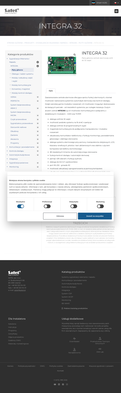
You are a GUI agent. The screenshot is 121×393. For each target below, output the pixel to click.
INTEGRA (73, 43)
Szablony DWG (14, 340)
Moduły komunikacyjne (21, 85)
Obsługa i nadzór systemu (22, 74)
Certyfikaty (12, 334)
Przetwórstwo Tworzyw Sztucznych (100, 342)
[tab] (50, 91)
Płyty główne (85, 43)
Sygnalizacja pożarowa (18, 163)
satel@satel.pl (20, 290)
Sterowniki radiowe (18, 127)
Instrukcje (12, 327)
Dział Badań (74, 341)
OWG (42, 366)
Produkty (29, 43)
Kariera (10, 366)
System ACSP (67, 297)
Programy (15, 143)
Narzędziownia (74, 353)
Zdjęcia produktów (16, 337)
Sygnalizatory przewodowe (22, 123)
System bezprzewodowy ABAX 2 (21, 106)
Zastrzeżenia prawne (76, 366)
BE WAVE (66, 303)
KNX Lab (100, 352)
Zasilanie (14, 135)
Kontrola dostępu (16, 151)
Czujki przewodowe (18, 119)
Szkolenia (12, 324)
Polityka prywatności (26, 366)
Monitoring (14, 167)
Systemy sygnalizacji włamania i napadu (78, 277)
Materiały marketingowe (18, 344)
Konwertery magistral (21, 89)
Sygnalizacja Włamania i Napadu (52, 43)
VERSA (13, 97)
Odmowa (60, 216)
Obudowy (15, 131)
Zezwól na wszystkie (95, 216)
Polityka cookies (56, 366)
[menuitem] (116, 2)
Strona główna (15, 43)
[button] (116, 11)
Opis (51, 91)
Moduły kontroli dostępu (22, 93)
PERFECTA (15, 101)
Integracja (13, 159)
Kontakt (60, 371)
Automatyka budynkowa (19, 155)
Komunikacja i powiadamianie (21, 147)
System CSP (67, 293)
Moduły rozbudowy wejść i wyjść (22, 79)
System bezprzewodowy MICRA (21, 113)
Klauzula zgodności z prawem (101, 366)
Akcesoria (15, 139)
